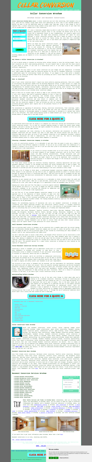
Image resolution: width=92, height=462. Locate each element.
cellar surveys (56, 406)
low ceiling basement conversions (48, 337)
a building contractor (71, 411)
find (17, 354)
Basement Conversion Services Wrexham (29, 373)
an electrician (35, 409)
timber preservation (37, 408)
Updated (29, 450)
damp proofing (50, 411)
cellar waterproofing (30, 411)
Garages (42, 450)
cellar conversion (41, 36)
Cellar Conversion (36, 450)
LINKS (62, 10)
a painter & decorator (46, 412)
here (36, 368)
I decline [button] (56, 457)
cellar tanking (33, 335)
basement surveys (38, 334)
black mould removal (24, 412)
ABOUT (66, 10)
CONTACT (71, 10)
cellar (44, 62)
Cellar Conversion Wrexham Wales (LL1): (24, 21)
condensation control (40, 404)
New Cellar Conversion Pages (21, 450)
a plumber (67, 409)
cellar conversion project (68, 368)
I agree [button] (51, 457)
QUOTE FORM (18, 346)
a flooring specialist (58, 408)
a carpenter (52, 409)
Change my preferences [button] (64, 457)
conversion (54, 221)
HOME (59, 10)
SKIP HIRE (40, 406)
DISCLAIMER (76, 10)
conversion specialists (50, 216)
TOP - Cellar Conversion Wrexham (22, 439)
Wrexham (34, 215)
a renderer (76, 408)
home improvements (74, 406)
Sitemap (13, 450)
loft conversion (61, 404)
